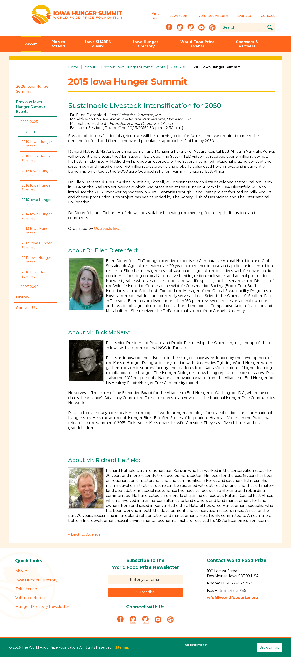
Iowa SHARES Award (98, 47)
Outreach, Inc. (106, 232)
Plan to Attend (58, 47)
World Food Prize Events (197, 47)
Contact (255, 17)
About (31, 47)
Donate (231, 17)
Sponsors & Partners (247, 47)
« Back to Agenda (84, 537)
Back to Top (269, 650)
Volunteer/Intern (200, 17)
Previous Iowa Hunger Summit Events (133, 70)
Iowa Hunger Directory (145, 47)
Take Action (26, 592)
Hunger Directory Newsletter (42, 609)
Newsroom (166, 17)
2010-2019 (179, 70)
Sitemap (122, 649)
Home (73, 70)
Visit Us (142, 16)
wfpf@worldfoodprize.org (232, 600)
